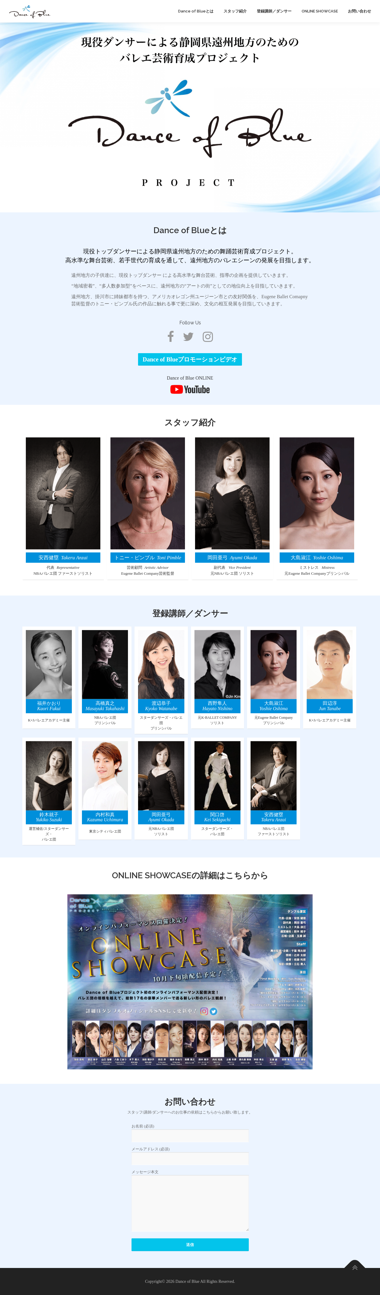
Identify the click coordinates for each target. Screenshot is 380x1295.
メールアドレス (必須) (190, 1211)
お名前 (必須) (190, 1188)
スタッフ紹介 (235, 11)
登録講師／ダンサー (274, 11)
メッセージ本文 (190, 1258)
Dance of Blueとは (195, 11)
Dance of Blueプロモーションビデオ (190, 390)
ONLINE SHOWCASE (320, 11)
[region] (190, 117)
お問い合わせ (359, 11)
